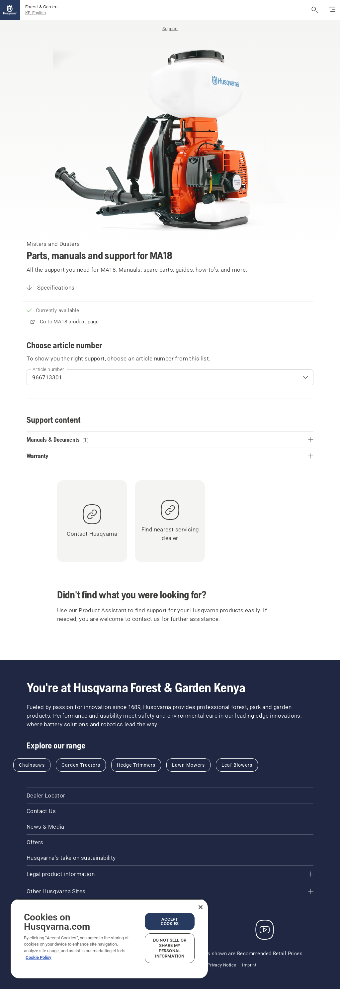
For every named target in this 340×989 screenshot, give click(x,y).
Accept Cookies (170, 921)
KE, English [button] (35, 12)
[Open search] (315, 10)
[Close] (200, 907)
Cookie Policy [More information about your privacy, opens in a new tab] (38, 957)
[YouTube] (265, 930)
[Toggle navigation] (332, 10)
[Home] (10, 10)
